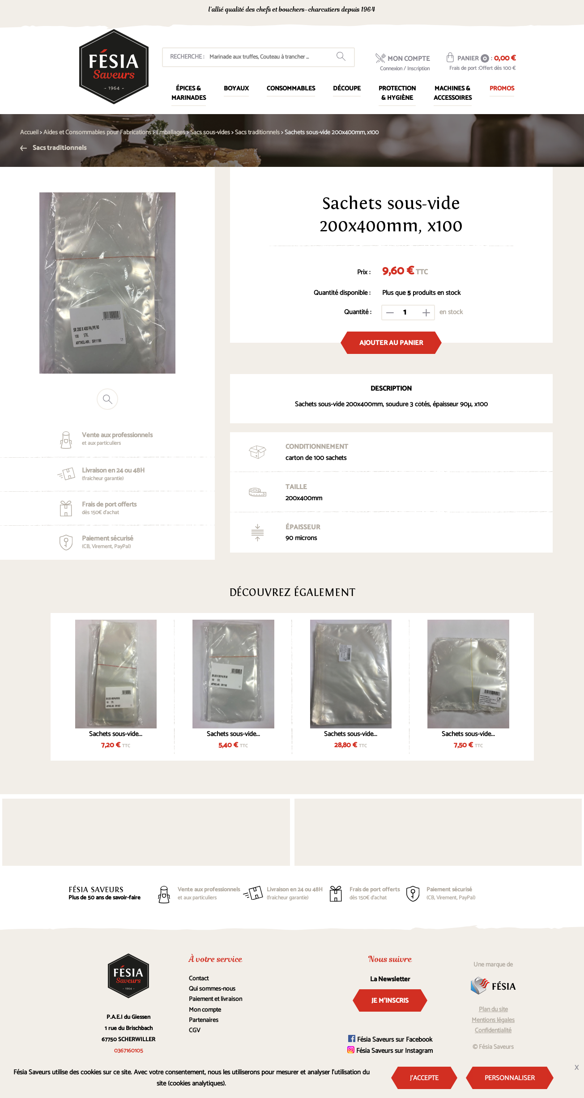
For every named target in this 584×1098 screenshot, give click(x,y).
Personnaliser (510, 1078)
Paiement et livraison (215, 999)
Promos (502, 89)
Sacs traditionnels (53, 147)
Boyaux (236, 89)
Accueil (29, 133)
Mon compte (205, 1010)
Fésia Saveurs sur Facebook (390, 1039)
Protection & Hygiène (397, 93)
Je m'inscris (390, 1000)
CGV (194, 1031)
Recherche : (187, 57)
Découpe (347, 89)
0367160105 (435, 10)
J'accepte (424, 1078)
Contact (199, 979)
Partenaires (203, 1020)
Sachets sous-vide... (115, 734)
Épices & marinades (188, 93)
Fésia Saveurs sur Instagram (390, 1050)
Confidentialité (493, 1031)
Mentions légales (493, 1020)
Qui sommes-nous (212, 989)
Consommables (291, 89)
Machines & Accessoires (453, 93)
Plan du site (493, 1009)
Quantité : (357, 312)
